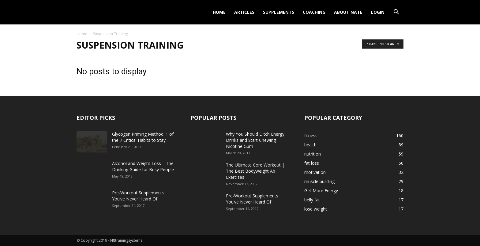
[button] (396, 13)
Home (219, 12)
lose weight (315, 209)
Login (377, 12)
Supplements (278, 12)
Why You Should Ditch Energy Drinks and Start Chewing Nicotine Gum (255, 140)
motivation (315, 172)
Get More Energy (321, 190)
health (310, 145)
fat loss (311, 163)
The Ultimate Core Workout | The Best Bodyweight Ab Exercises (255, 171)
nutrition (312, 154)
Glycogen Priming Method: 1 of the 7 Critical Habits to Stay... (143, 137)
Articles (244, 12)
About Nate (348, 12)
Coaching (314, 12)
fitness (310, 135)
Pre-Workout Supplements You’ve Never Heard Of (138, 196)
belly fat (312, 200)
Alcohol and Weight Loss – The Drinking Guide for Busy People (143, 166)
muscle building (319, 181)
